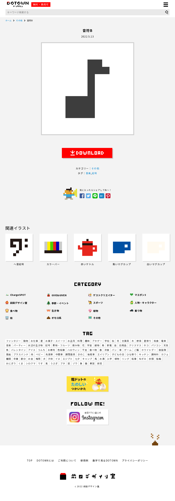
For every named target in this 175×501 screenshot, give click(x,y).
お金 (30, 358)
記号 (47, 345)
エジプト (68, 358)
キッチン (144, 354)
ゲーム (128, 350)
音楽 (8, 345)
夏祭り (147, 341)
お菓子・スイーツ (55, 341)
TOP (29, 460)
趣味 (87, 341)
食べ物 (93, 350)
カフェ (165, 354)
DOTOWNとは (45, 460)
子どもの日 (118, 354)
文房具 (125, 341)
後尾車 (91, 354)
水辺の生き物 (35, 345)
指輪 (158, 358)
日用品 (122, 345)
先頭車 (49, 354)
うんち (41, 350)
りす (40, 363)
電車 (163, 341)
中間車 (59, 354)
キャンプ (87, 358)
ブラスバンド (21, 354)
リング (125, 358)
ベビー (39, 354)
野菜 (139, 341)
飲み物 (76, 345)
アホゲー (97, 341)
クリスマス (135, 345)
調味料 (155, 354)
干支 (84, 350)
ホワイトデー (149, 350)
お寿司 (51, 350)
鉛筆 (134, 358)
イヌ (57, 358)
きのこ (81, 354)
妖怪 (99, 363)
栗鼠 (92, 363)
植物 (117, 358)
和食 (156, 341)
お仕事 (34, 341)
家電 (109, 345)
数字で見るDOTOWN (105, 460)
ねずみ (142, 358)
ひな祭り (132, 354)
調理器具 (70, 354)
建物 (97, 345)
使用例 (84, 460)
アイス (31, 350)
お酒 (102, 358)
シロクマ (31, 363)
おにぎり (11, 363)
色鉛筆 (61, 350)
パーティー (20, 345)
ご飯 (136, 350)
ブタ (62, 363)
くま (20, 363)
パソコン (156, 345)
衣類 (151, 358)
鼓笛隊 (162, 350)
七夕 (77, 358)
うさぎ (54, 363)
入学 (109, 358)
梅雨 (38, 358)
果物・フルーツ (61, 345)
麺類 (8, 358)
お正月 (71, 341)
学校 (107, 341)
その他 (95, 168)
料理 (79, 341)
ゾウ (75, 363)
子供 (50, 358)
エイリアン (103, 354)
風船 (8, 354)
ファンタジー (13, 341)
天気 (166, 345)
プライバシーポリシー (135, 460)
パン (114, 350)
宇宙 (89, 345)
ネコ (146, 345)
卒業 (16, 358)
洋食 (106, 350)
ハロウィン (74, 350)
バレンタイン (18, 350)
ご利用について (67, 460)
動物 (25, 341)
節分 (23, 358)
